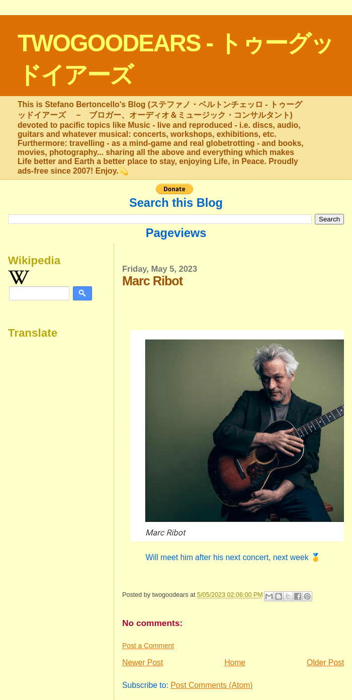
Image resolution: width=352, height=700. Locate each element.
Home (234, 662)
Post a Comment (148, 646)
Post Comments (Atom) (211, 685)
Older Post (325, 662)
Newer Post (142, 662)
